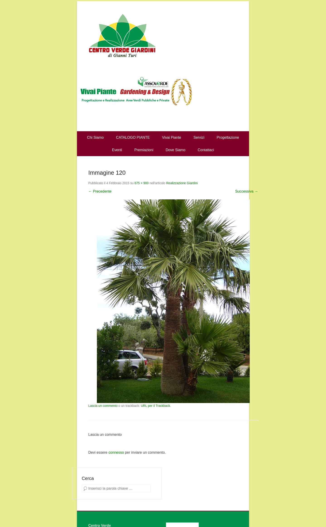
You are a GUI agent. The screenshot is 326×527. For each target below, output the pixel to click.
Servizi (198, 137)
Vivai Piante (171, 137)
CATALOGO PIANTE (133, 137)
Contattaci (206, 150)
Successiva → (246, 191)
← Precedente (99, 191)
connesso (116, 452)
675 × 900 (141, 183)
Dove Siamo (175, 150)
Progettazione (228, 137)
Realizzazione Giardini (182, 183)
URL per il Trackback (155, 406)
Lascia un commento (102, 406)
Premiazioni (143, 150)
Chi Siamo (95, 137)
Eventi (117, 150)
